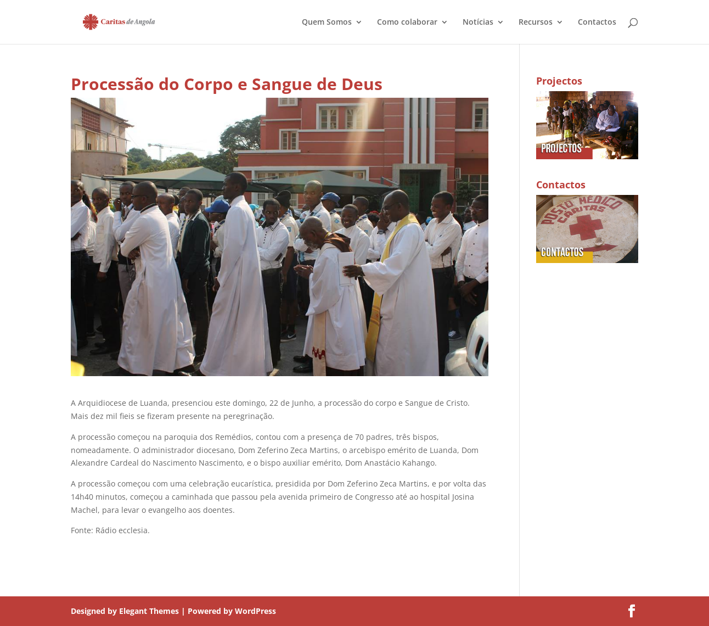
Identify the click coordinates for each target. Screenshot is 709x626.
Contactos (597, 22)
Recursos (536, 22)
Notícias (478, 22)
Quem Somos (327, 22)
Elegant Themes (149, 611)
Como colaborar (407, 22)
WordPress (255, 611)
